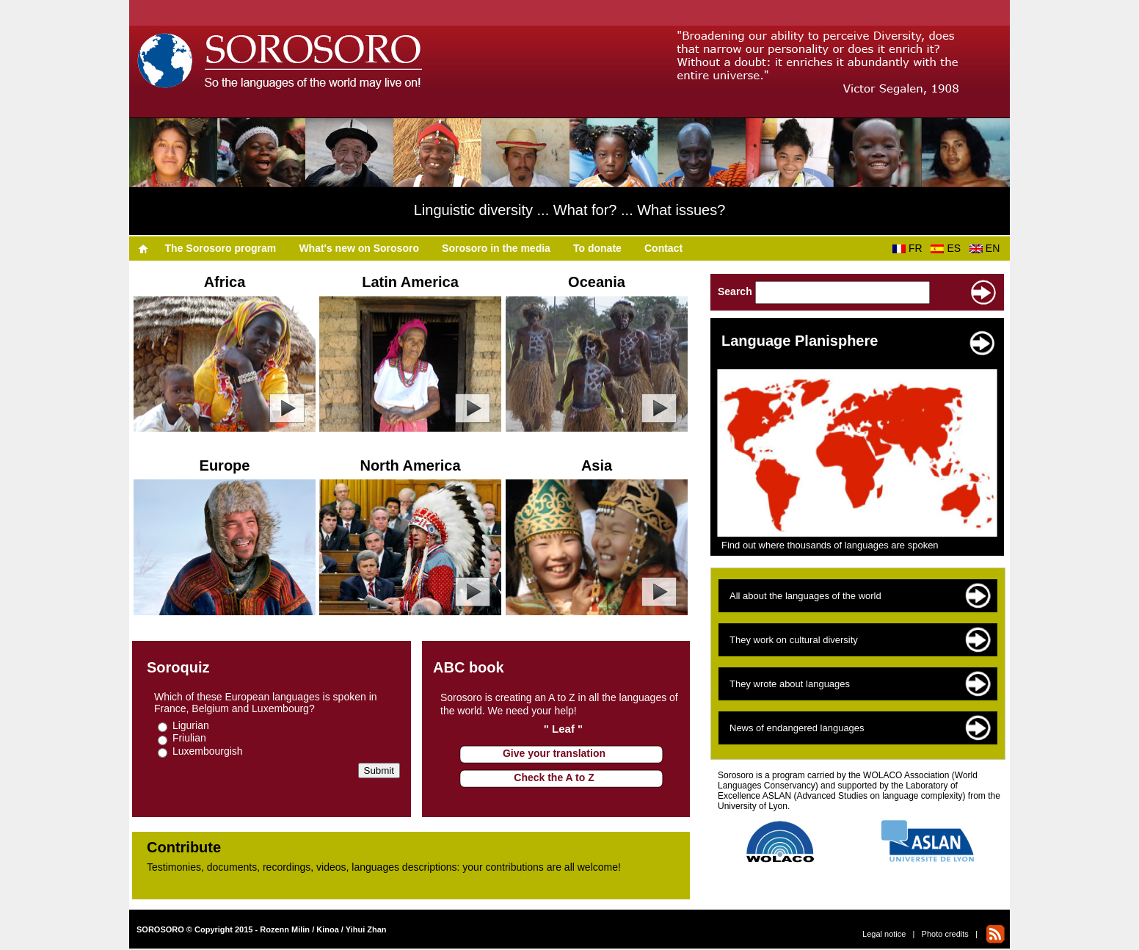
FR (910, 248)
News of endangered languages (797, 727)
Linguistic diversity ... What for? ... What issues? (570, 210)
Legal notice (884, 933)
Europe (225, 465)
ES (948, 248)
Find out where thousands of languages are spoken (830, 545)
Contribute (184, 847)
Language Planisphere (799, 341)
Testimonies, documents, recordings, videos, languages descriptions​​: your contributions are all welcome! (384, 867)
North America (410, 465)
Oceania (596, 282)
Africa (225, 282)
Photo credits (945, 933)
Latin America (410, 282)
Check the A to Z (554, 777)
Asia (596, 465)
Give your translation (554, 753)
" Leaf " (563, 728)
